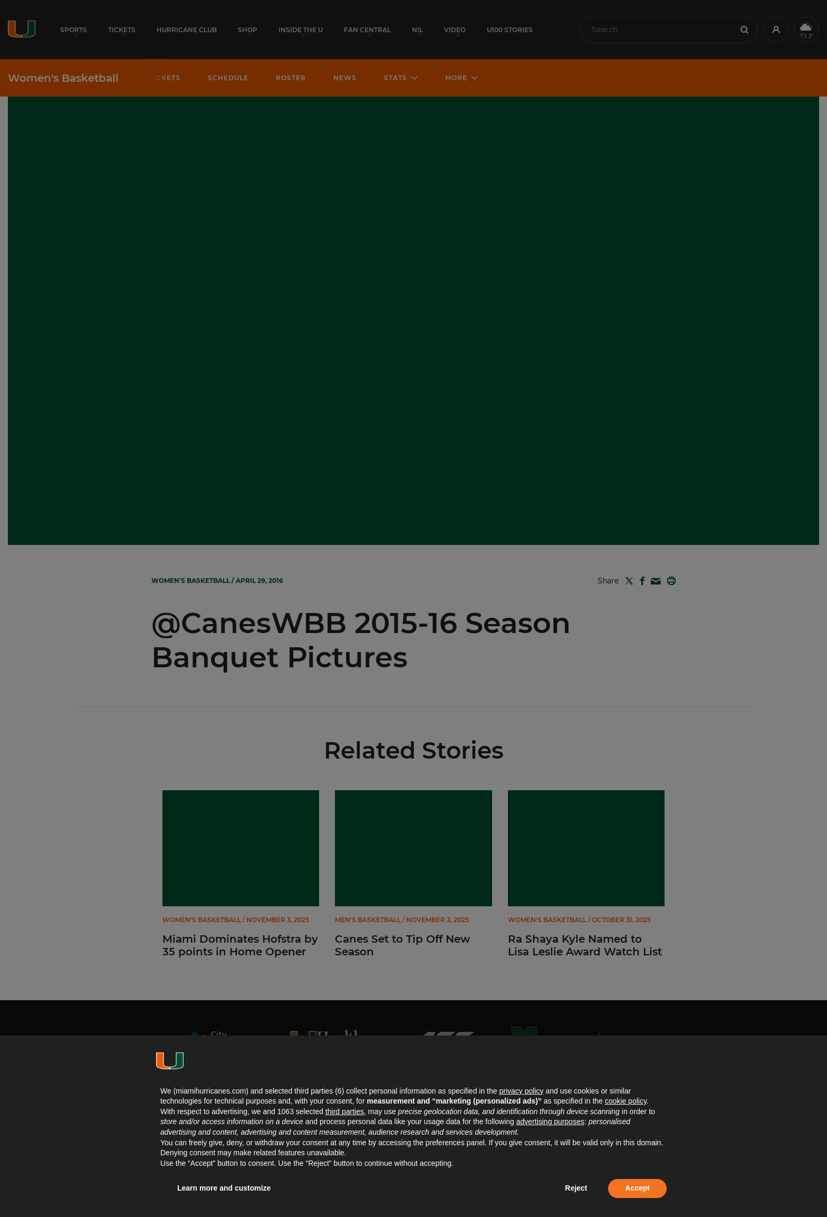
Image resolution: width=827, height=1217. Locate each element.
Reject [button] (576, 1188)
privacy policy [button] (521, 1091)
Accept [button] (637, 1188)
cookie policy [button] (626, 1101)
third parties (344, 1111)
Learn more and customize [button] (224, 1188)
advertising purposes (550, 1121)
